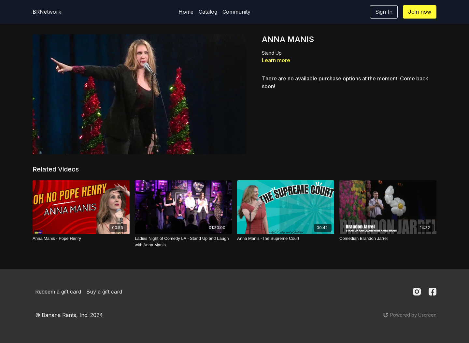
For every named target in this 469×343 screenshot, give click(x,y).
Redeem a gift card (58, 291)
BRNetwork (47, 11)
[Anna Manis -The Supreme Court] (285, 238)
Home (185, 11)
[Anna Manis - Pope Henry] (81, 238)
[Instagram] (417, 291)
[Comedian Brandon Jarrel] (387, 238)
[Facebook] (432, 291)
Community (236, 11)
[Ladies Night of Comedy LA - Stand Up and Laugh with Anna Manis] (183, 241)
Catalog (208, 11)
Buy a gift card (104, 291)
